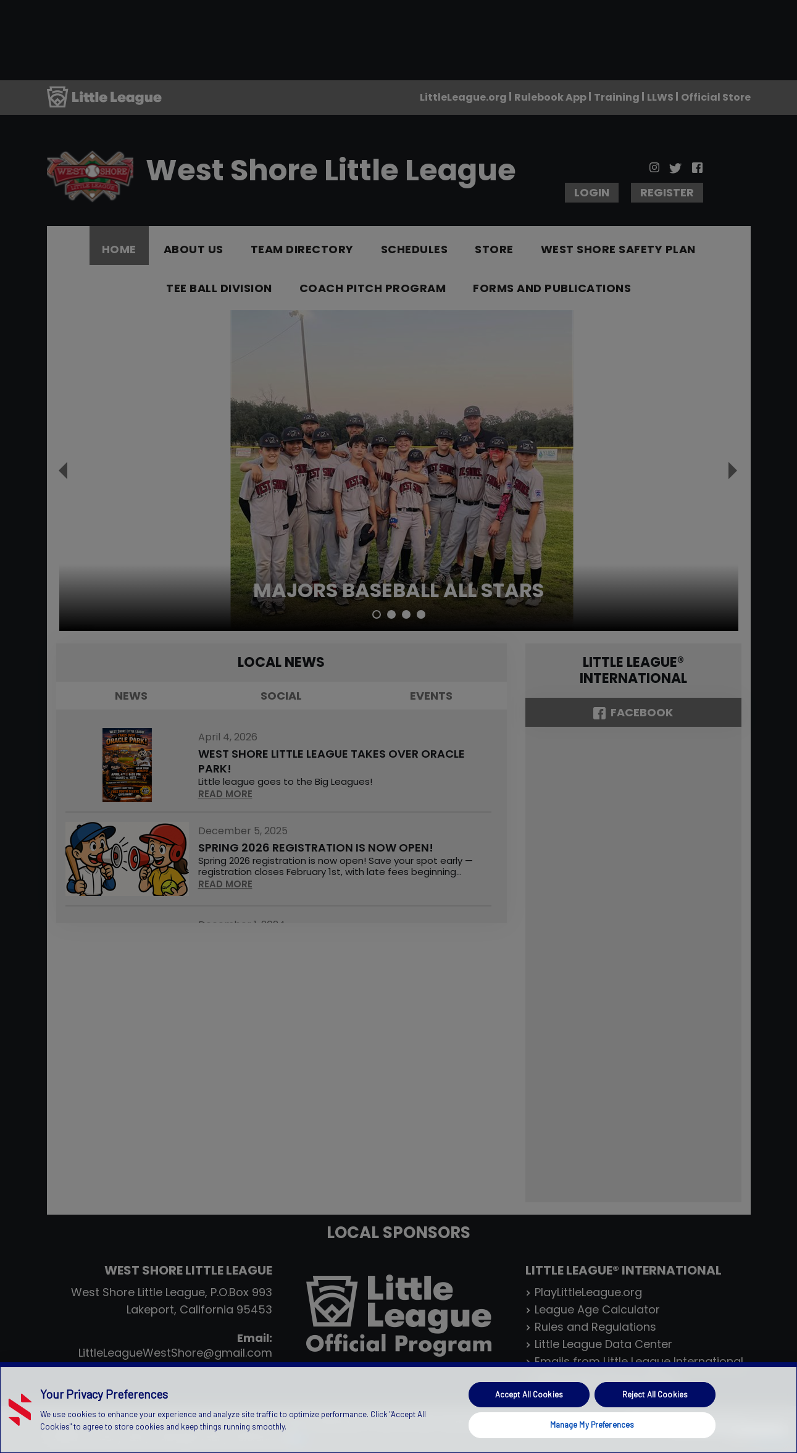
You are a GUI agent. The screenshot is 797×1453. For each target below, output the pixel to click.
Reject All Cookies (655, 1394)
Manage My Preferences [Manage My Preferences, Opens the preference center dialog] (592, 1425)
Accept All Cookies (529, 1394)
